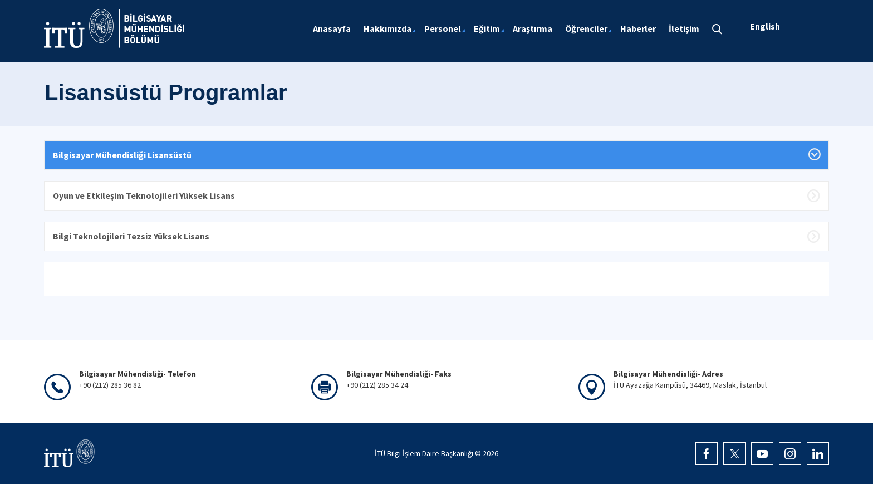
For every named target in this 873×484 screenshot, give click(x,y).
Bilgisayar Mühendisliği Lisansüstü (122, 154)
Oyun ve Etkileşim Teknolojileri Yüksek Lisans (144, 195)
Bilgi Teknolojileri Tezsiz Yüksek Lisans (131, 236)
